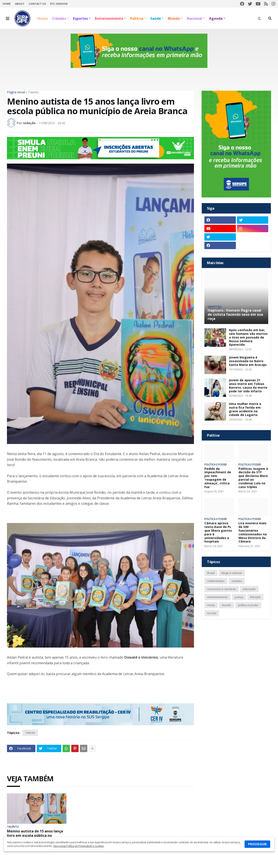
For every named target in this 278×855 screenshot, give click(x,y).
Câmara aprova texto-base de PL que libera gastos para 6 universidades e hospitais (218, 532)
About (19, 4)
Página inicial (16, 92)
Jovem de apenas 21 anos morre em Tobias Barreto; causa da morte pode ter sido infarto (248, 385)
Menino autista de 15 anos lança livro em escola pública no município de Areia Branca (35, 835)
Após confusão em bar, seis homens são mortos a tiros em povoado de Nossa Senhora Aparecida (248, 337)
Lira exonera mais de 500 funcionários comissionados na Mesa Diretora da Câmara (252, 532)
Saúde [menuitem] (155, 18)
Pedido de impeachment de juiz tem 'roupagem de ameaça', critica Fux (217, 478)
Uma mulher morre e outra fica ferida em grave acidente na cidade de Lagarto (245, 409)
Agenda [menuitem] (216, 18)
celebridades (216, 581)
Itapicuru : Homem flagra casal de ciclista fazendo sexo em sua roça (235, 314)
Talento (33, 92)
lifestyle (255, 597)
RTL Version (59, 4)
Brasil (211, 573)
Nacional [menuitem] (194, 18)
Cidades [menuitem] (59, 18)
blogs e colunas (232, 573)
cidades (237, 581)
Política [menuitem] (136, 18)
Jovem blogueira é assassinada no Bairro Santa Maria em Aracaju (247, 361)
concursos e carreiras (221, 589)
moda (211, 605)
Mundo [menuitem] (174, 18)
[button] (8, 18)
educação (249, 589)
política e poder (248, 605)
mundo (226, 605)
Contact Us (37, 4)
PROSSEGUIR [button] (257, 844)
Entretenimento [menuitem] (109, 18)
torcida (211, 613)
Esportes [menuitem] (80, 18)
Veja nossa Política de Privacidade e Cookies (78, 846)
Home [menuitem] (42, 18)
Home (7, 4)
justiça (239, 597)
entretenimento (217, 597)
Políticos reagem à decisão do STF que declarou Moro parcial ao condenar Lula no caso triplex (253, 478)
